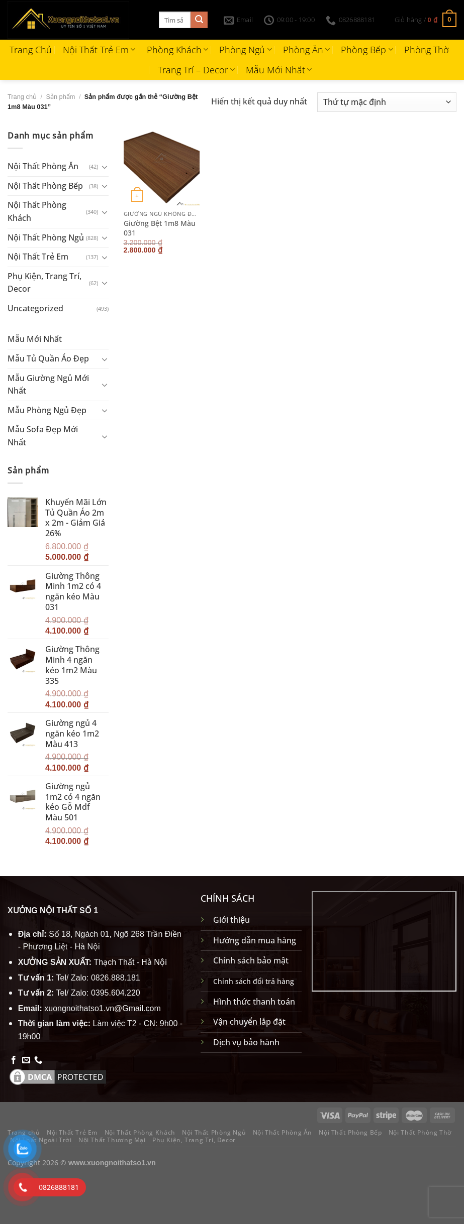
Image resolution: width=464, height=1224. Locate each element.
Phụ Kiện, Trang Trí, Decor (44, 283)
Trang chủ (22, 96)
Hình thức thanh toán (254, 1001)
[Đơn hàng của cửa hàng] (386, 102)
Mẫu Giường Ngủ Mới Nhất (48, 385)
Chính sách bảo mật (251, 960)
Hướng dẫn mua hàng (254, 940)
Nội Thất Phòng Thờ (420, 1132)
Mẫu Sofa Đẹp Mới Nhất (43, 436)
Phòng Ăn (306, 50)
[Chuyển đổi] (105, 167)
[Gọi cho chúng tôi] (38, 1060)
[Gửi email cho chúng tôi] (26, 1060)
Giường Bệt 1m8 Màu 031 (160, 228)
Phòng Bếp (367, 50)
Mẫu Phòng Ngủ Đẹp (47, 410)
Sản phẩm (60, 96)
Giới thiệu (231, 919)
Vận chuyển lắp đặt (249, 1021)
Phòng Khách (177, 50)
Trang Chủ (31, 50)
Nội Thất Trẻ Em (99, 50)
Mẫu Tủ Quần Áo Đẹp (48, 358)
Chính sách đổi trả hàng (253, 981)
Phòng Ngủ (245, 50)
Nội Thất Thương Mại (112, 1140)
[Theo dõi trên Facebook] (14, 1060)
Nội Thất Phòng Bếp (45, 185)
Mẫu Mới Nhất (279, 70)
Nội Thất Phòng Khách (37, 211)
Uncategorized (35, 308)
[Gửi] (199, 20)
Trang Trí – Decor (196, 70)
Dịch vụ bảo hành (246, 1042)
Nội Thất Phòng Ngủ (46, 236)
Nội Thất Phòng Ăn (43, 166)
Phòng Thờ (426, 50)
